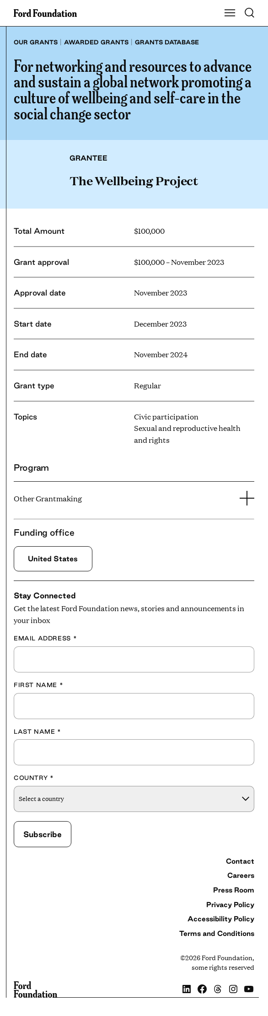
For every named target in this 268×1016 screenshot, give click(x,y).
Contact (240, 861)
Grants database (167, 42)
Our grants (36, 42)
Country (34, 777)
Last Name (37, 731)
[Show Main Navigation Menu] (230, 13)
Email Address (45, 638)
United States (53, 558)
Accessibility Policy (221, 919)
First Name (38, 685)
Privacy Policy (230, 904)
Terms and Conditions (216, 933)
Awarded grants (96, 42)
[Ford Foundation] (35, 989)
